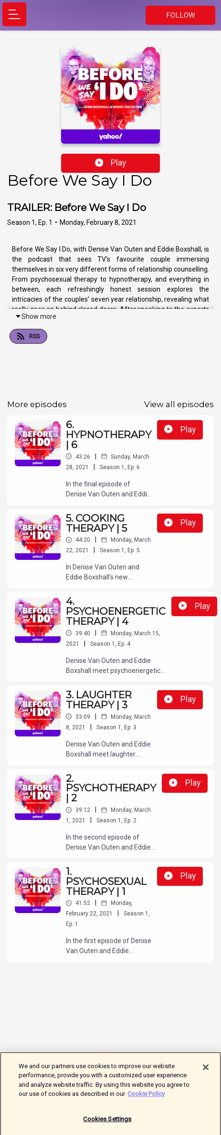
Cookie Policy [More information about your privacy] (146, 1097)
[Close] (205, 1071)
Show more (35, 316)
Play (110, 163)
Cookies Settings (107, 1122)
